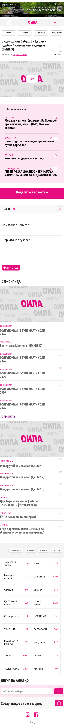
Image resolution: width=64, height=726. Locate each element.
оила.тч (56, 550)
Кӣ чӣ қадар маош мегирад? (18, 517)
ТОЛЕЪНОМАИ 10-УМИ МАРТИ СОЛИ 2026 (22, 375)
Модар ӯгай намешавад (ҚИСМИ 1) (22, 466)
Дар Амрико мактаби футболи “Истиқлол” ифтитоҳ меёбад (19, 503)
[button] (55, 22)
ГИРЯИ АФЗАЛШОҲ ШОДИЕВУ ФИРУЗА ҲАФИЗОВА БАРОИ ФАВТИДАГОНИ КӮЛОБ (31, 173)
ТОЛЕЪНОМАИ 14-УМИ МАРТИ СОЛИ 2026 (22, 390)
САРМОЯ (24, 33)
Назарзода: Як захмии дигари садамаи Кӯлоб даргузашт (29, 143)
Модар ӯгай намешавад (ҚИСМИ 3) (22, 489)
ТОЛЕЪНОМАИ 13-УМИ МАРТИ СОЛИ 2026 (22, 359)
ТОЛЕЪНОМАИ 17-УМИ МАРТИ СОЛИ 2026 (22, 406)
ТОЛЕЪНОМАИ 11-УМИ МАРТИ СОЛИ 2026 (22, 332)
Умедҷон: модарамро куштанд (24, 158)
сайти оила (16, 550)
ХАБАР (8, 33)
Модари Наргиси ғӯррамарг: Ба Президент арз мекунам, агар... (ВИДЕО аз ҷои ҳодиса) (31, 124)
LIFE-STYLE (41, 33)
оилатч (43, 550)
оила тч (30, 550)
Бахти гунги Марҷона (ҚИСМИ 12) (21, 345)
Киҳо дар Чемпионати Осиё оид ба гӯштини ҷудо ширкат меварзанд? (22, 530)
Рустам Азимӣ (20, 54)
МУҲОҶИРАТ (57, 33)
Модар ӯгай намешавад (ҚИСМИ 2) (22, 477)
